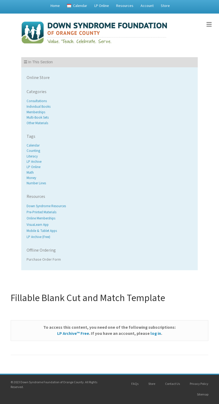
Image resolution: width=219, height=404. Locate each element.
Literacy (32, 156)
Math (30, 172)
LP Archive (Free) (38, 237)
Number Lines (36, 183)
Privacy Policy (199, 384)
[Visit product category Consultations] (109, 101)
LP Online (101, 6)
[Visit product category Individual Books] (109, 107)
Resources (124, 6)
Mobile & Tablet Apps (42, 230)
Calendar (80, 6)
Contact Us (172, 384)
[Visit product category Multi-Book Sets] (109, 117)
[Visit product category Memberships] (109, 112)
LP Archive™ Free (73, 333)
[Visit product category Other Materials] (109, 123)
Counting (33, 151)
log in (155, 333)
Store (165, 6)
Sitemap (202, 394)
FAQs (134, 384)
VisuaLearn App (38, 224)
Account (147, 6)
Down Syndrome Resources (46, 206)
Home (55, 6)
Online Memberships (41, 218)
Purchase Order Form (44, 259)
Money (31, 178)
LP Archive (34, 161)
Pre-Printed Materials (41, 212)
